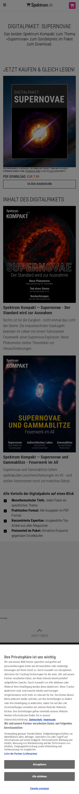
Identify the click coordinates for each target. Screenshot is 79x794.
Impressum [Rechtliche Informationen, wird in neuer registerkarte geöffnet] (49, 721)
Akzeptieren (39, 766)
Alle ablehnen (39, 778)
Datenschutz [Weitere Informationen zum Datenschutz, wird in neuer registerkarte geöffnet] (35, 721)
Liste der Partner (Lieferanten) (20, 755)
